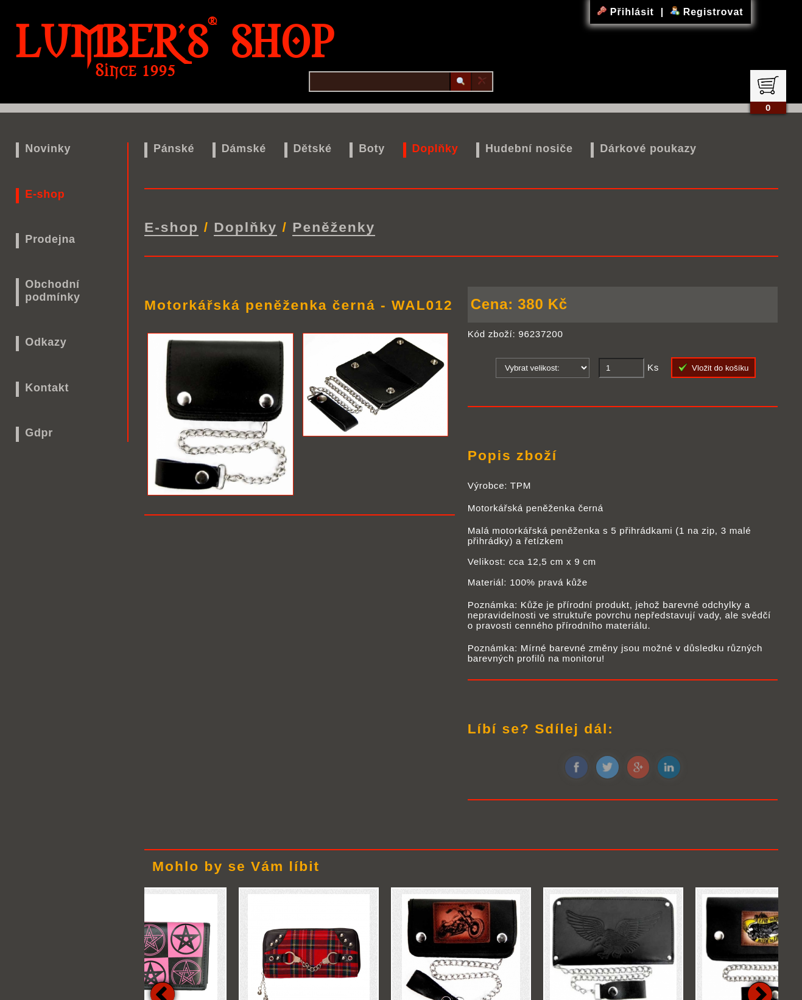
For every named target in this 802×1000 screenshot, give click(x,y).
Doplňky (435, 148)
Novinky (48, 148)
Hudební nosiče (529, 148)
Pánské (173, 148)
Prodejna (50, 239)
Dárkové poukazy (648, 148)
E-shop (45, 194)
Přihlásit (627, 12)
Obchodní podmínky (52, 290)
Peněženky (333, 227)
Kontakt (47, 388)
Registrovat (706, 12)
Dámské (244, 148)
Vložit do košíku (713, 367)
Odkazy (45, 342)
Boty (372, 148)
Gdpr (39, 433)
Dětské (312, 148)
